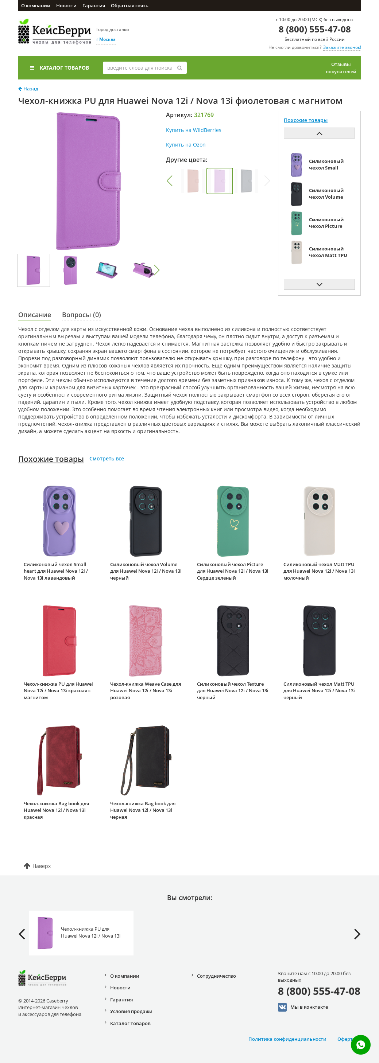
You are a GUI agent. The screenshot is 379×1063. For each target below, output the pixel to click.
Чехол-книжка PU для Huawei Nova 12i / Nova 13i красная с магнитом (58, 691)
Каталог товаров (59, 67)
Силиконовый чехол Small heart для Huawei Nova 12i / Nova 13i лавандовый (56, 571)
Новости (66, 5)
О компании (35, 5)
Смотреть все (106, 458)
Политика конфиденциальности (287, 1039)
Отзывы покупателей (341, 68)
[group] (193, 181)
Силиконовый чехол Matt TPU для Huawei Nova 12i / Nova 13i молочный (319, 571)
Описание (34, 314)
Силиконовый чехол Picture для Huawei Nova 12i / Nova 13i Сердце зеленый (232, 571)
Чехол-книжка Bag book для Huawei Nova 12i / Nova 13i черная (142, 810)
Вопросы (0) (81, 314)
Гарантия (93, 5)
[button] (156, 270)
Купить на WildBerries (193, 129)
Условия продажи (131, 1011)
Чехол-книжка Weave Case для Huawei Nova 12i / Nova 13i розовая (145, 691)
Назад (28, 88)
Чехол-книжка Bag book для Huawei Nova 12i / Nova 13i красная (56, 810)
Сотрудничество (216, 976)
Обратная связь (129, 5)
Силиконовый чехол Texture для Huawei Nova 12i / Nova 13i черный (232, 691)
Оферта (346, 1039)
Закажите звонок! (342, 47)
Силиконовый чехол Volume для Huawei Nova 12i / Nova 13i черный (146, 571)
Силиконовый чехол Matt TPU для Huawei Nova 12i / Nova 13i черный (319, 691)
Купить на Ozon (186, 144)
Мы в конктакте (303, 1007)
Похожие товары (51, 459)
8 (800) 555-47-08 (315, 29)
